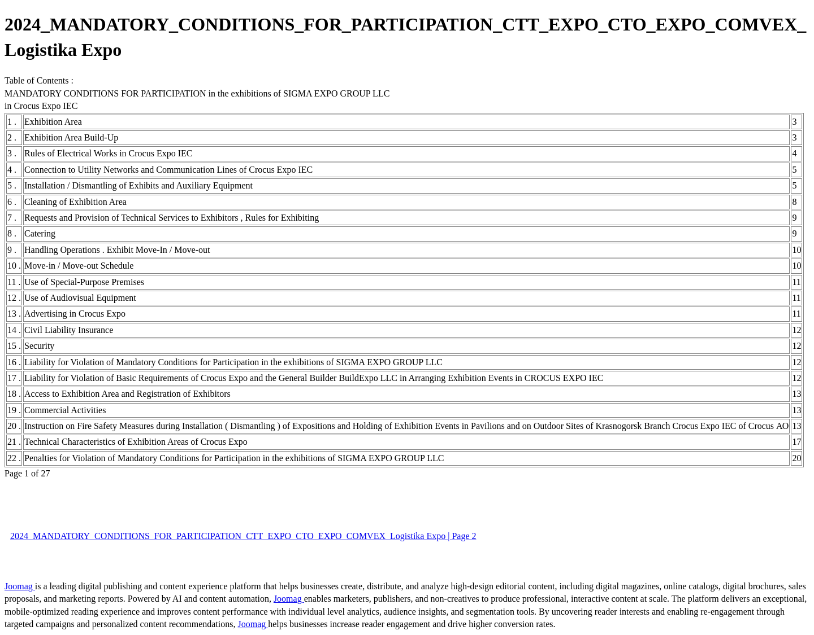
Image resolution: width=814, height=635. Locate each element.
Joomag (20, 586)
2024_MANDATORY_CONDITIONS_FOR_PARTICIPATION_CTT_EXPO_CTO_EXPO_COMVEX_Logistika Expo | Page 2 (243, 536)
